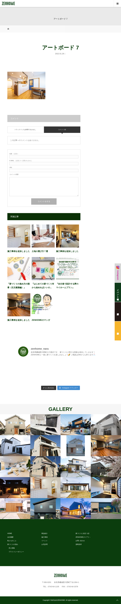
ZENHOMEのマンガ (41, 320)
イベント (44, 541)
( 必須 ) (13, 153)
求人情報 (12, 548)
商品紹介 (44, 533)
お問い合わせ (80, 541)
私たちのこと (11, 541)
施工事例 (44, 537)
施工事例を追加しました (18, 251)
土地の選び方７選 (40, 251)
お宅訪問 (44, 544)
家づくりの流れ (12, 544)
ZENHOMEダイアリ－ (83, 537)
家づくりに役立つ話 (82, 533)
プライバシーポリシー (16, 552)
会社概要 (10, 537)
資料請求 (79, 544)
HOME (9, 533)
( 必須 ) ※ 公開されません (20, 160)
